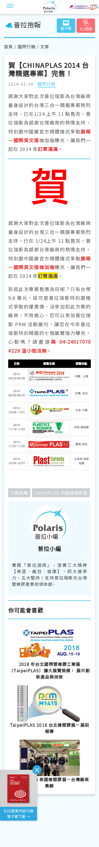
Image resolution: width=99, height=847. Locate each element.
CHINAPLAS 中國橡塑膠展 (61, 493)
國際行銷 (27, 46)
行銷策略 (19, 493)
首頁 (8, 46)
